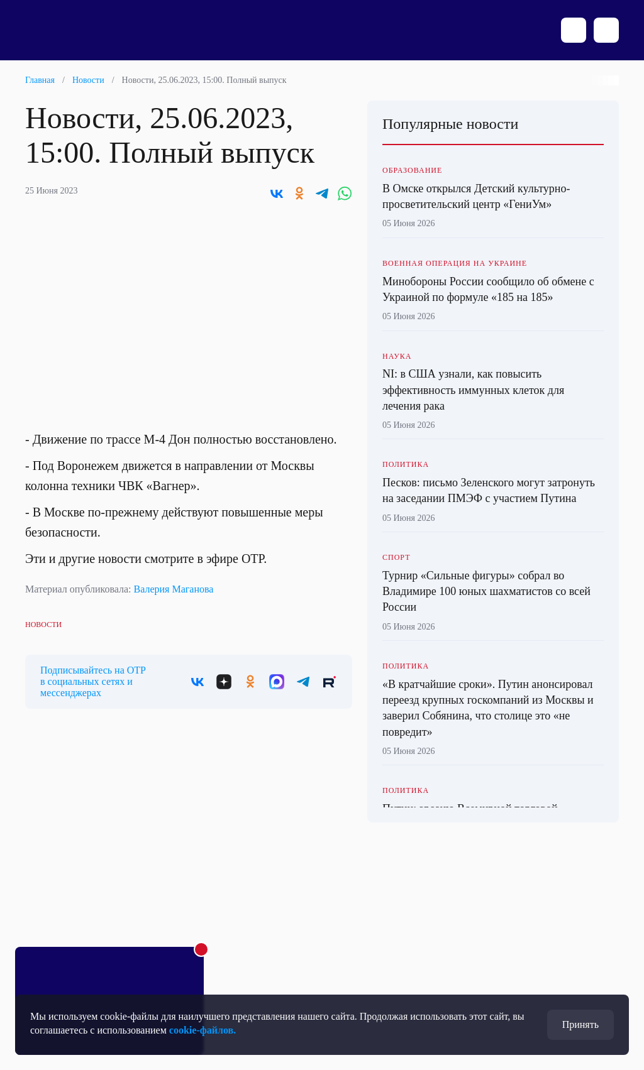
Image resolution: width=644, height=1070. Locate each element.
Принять (580, 1024)
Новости (88, 80)
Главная (40, 80)
